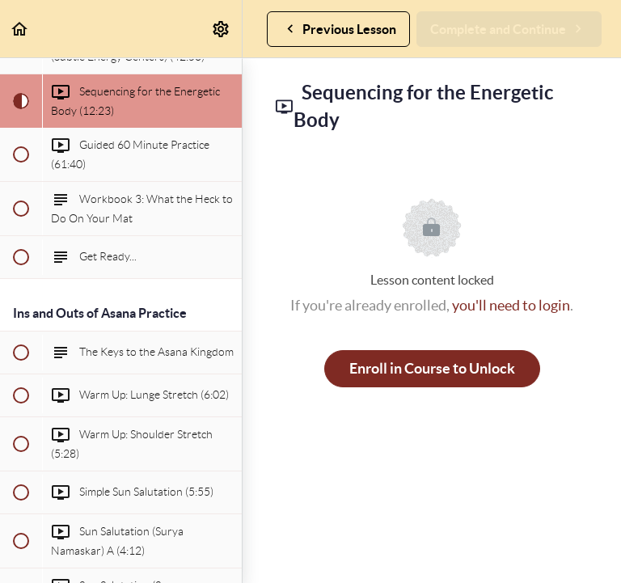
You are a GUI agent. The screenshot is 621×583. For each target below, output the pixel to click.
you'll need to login (511, 305)
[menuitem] (221, 28)
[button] (20, 28)
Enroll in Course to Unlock (432, 368)
